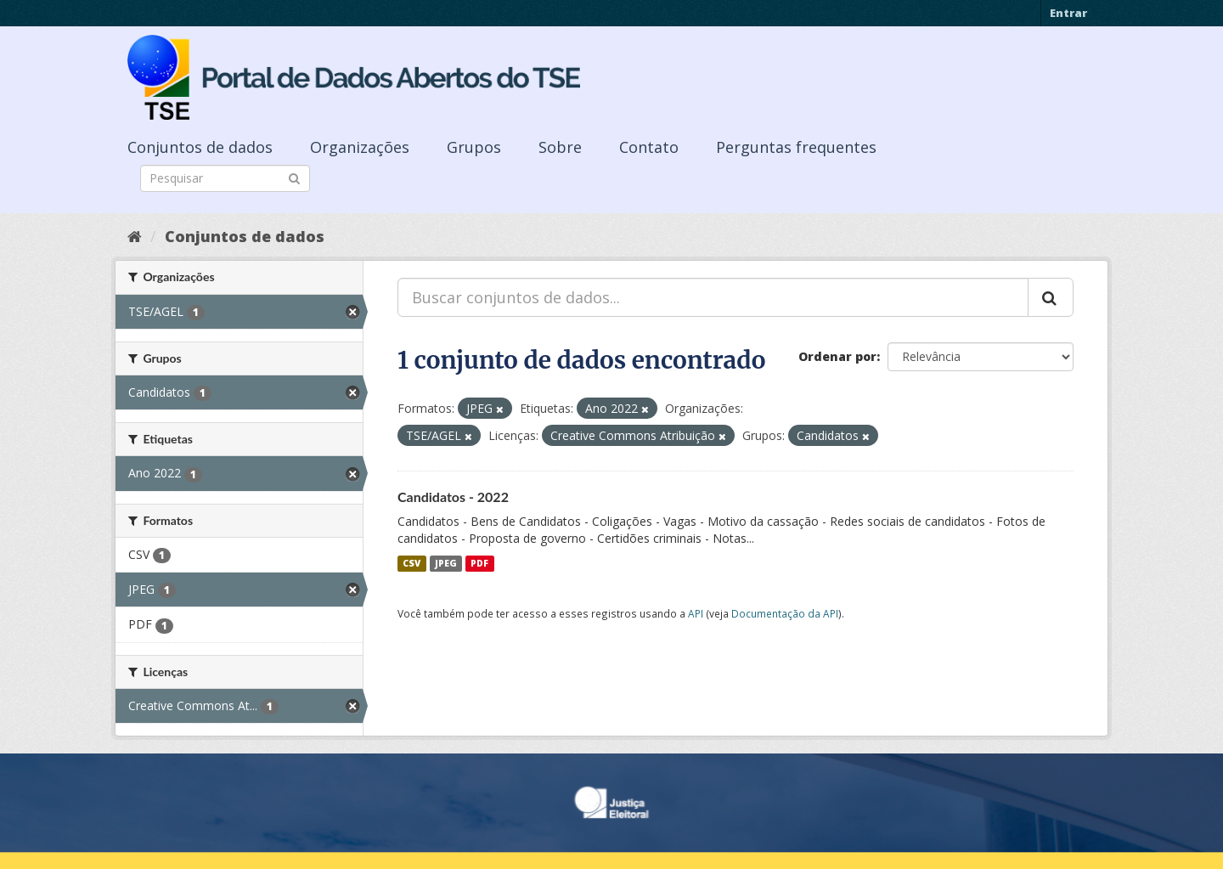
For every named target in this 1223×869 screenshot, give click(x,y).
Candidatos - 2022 (453, 496)
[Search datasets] (225, 178)
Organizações (359, 147)
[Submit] (294, 177)
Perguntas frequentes (796, 147)
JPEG (446, 563)
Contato (649, 147)
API (695, 613)
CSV (411, 563)
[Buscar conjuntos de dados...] (713, 297)
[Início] (134, 236)
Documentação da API (784, 613)
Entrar (1068, 12)
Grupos (474, 147)
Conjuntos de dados (200, 147)
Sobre (560, 147)
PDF (479, 563)
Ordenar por (837, 356)
